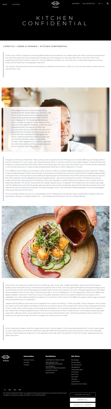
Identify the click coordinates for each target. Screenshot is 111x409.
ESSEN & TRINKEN (27, 46)
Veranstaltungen (77, 369)
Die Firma (74, 374)
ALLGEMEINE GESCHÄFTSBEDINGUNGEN (55, 367)
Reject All (83, 400)
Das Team (74, 377)
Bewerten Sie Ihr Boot (79, 384)
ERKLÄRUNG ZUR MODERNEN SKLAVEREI (54, 363)
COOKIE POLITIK (51, 370)
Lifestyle (74, 379)
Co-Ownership (76, 365)
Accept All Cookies (83, 405)
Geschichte (75, 381)
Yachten (16, 4)
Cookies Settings (83, 394)
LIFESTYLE (9, 46)
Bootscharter (76, 362)
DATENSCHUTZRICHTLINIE (55, 360)
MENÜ (4, 4)
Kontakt (76, 3)
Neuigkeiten (75, 367)
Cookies (26, 365)
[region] (55, 399)
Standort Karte (29, 360)
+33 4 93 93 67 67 (88, 3)
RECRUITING (50, 373)
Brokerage (75, 360)
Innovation (75, 372)
